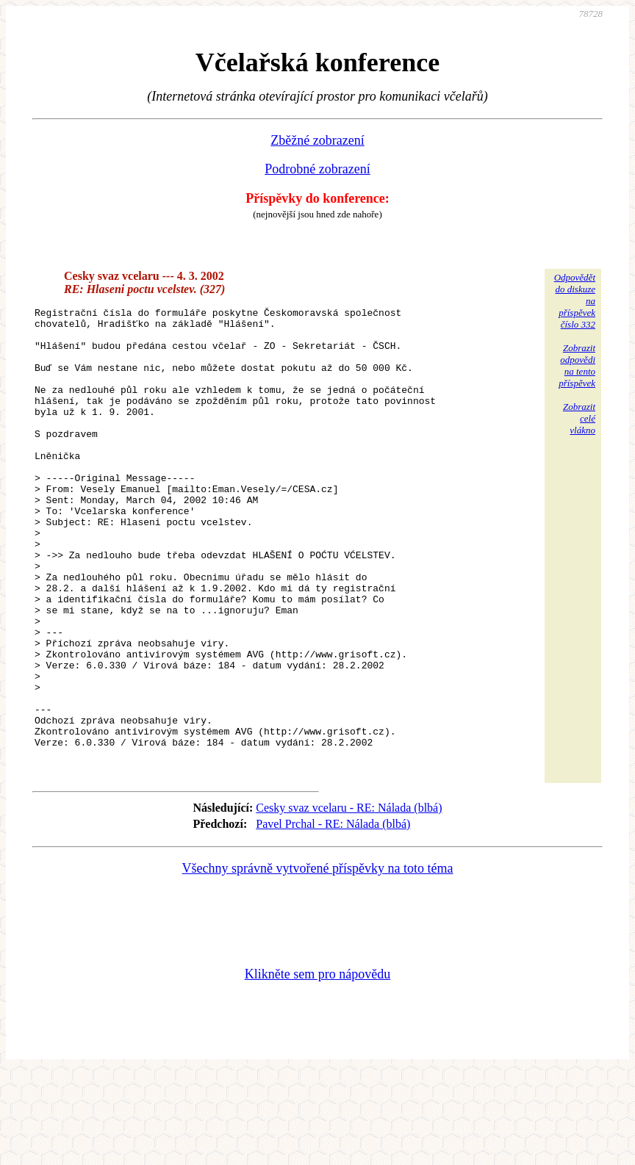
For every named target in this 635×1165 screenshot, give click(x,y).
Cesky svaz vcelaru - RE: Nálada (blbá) (349, 900)
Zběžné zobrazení (317, 140)
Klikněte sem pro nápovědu (317, 1066)
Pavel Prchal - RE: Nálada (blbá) (333, 916)
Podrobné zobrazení (317, 169)
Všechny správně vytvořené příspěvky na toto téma (317, 960)
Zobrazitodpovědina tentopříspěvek (577, 365)
